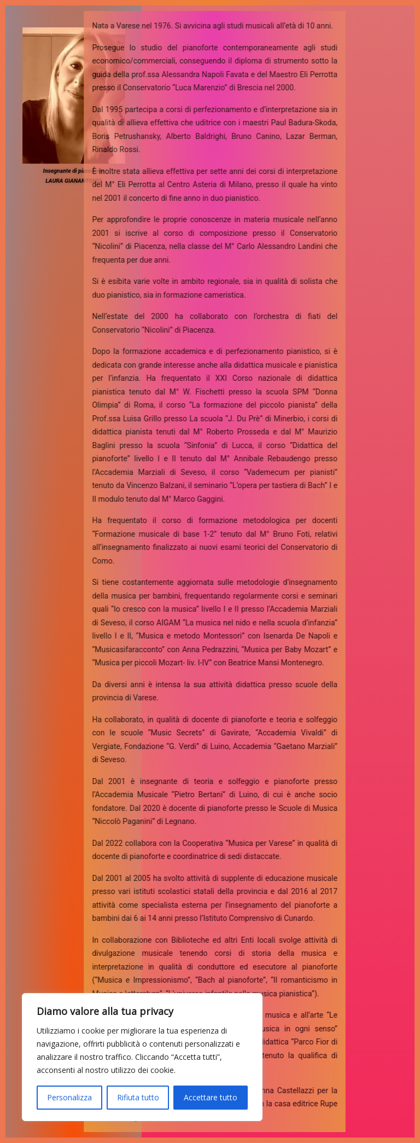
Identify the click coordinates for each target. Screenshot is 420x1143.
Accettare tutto (210, 1097)
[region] (142, 1057)
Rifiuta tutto (138, 1097)
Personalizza (69, 1097)
